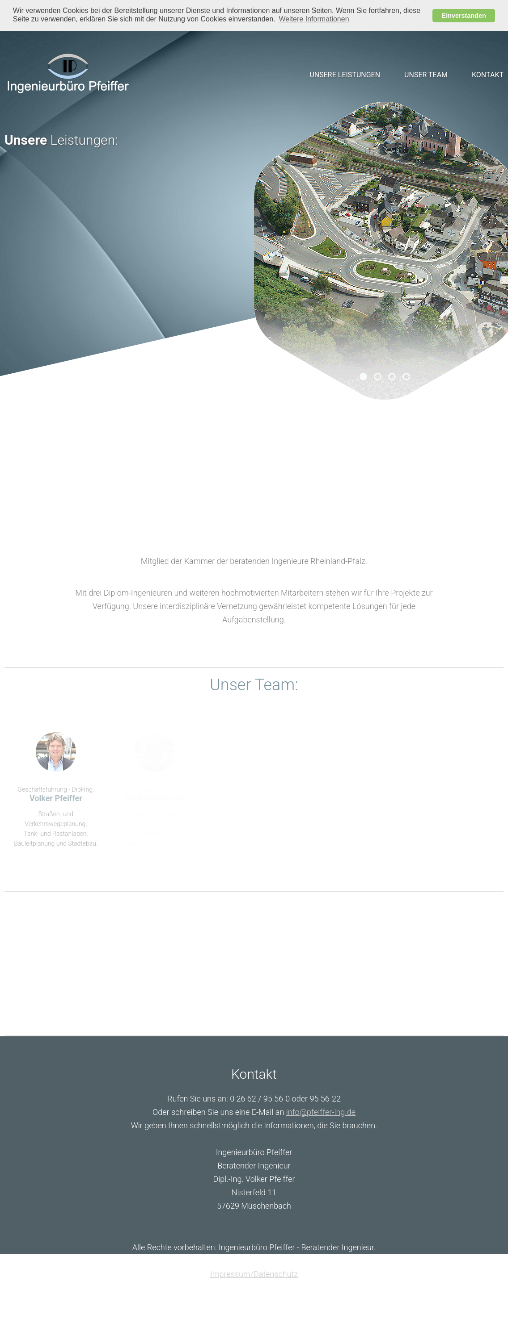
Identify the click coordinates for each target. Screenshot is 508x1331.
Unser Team (426, 74)
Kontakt (488, 74)
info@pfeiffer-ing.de (321, 1111)
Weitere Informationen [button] (314, 19)
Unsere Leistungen (344, 74)
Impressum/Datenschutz (254, 1273)
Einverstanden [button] (464, 15)
